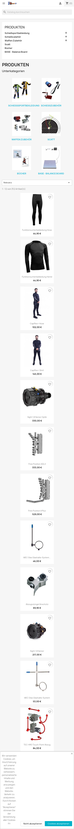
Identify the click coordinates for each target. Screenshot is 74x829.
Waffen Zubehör (13, 40)
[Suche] (37, 12)
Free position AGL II (37, 464)
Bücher (8, 48)
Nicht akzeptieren (32, 823)
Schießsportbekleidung (17, 33)
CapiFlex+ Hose (37, 323)
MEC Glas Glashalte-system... (37, 557)
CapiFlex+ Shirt (37, 370)
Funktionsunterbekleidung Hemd (37, 276)
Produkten (15, 27)
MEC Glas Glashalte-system (37, 697)
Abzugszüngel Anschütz (37, 604)
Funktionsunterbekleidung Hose (37, 230)
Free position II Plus (37, 510)
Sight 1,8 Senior (37, 651)
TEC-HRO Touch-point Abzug (37, 744)
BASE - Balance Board (16, 52)
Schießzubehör (13, 37)
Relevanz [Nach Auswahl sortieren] (37, 182)
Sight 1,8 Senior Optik (37, 417)
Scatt (7, 44)
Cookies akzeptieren (58, 823)
